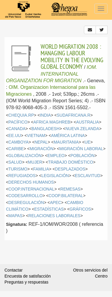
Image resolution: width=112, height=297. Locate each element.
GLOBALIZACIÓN (25, 155)
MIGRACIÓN (41, 149)
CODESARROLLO (25, 196)
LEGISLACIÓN (55, 175)
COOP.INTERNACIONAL (31, 189)
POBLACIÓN (82, 155)
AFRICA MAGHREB (51, 122)
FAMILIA (41, 169)
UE (87, 142)
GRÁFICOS (80, 209)
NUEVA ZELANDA (82, 129)
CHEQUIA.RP (21, 115)
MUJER (35, 162)
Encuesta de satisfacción (27, 276)
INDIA (45, 115)
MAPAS (15, 216)
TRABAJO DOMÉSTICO (70, 162)
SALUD (15, 162)
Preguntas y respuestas (26, 282)
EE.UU (14, 135)
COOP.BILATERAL (66, 196)
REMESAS (70, 189)
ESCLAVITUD (87, 175)
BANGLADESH (45, 129)
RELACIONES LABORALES (54, 216)
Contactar (13, 270)
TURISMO (17, 169)
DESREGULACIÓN (26, 202)
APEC (55, 202)
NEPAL (41, 142)
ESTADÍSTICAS (49, 209)
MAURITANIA (66, 142)
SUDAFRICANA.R (73, 115)
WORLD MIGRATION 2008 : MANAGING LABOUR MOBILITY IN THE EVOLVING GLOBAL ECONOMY (72, 56)
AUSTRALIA (87, 122)
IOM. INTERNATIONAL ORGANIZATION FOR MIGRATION (51, 74)
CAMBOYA (18, 142)
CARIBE (16, 149)
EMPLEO (56, 155)
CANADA (16, 129)
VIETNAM (36, 135)
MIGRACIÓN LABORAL (81, 149)
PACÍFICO (17, 122)
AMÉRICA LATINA (68, 135)
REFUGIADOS (22, 175)
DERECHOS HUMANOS (31, 182)
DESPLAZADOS (70, 169)
